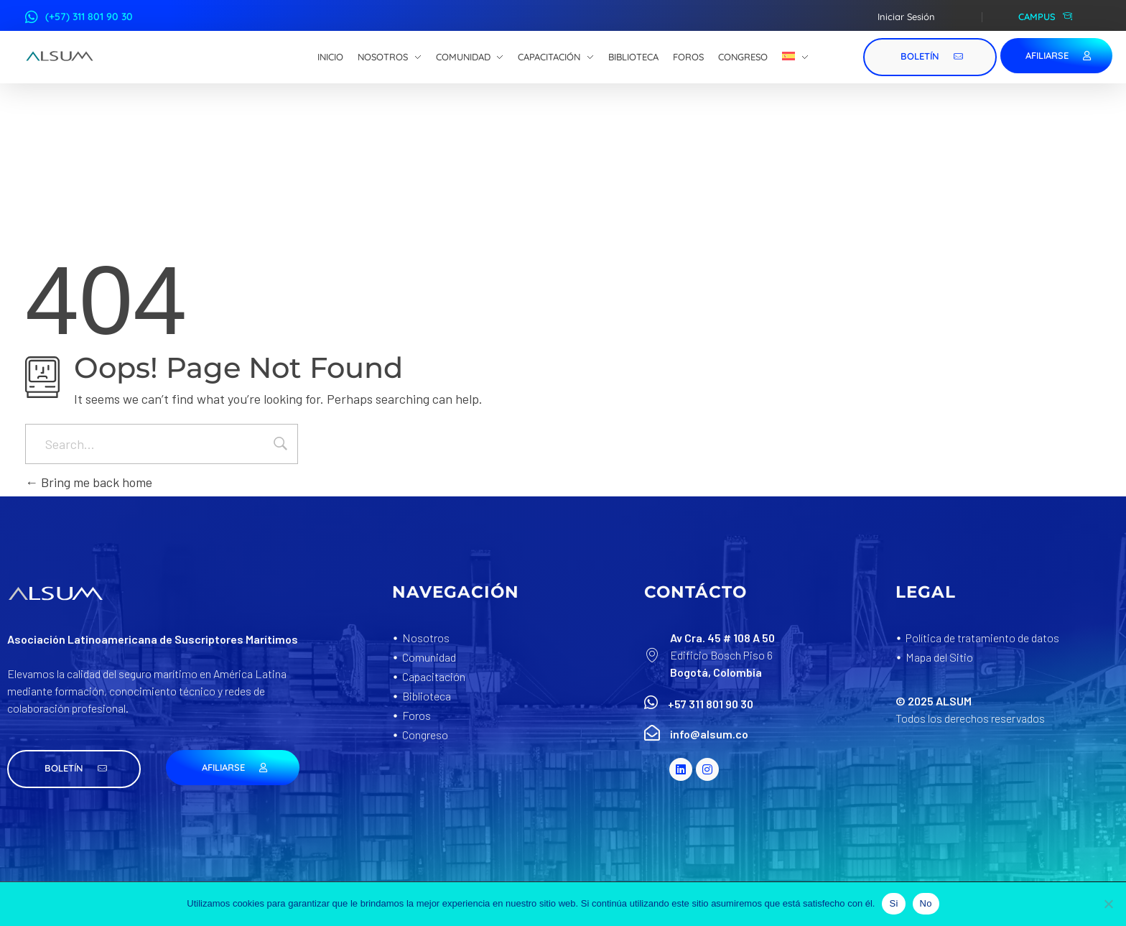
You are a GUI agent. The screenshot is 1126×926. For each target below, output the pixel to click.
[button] (74, 769)
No (926, 903)
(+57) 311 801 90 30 (89, 16)
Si (893, 903)
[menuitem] (795, 57)
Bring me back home (88, 482)
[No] (1108, 904)
